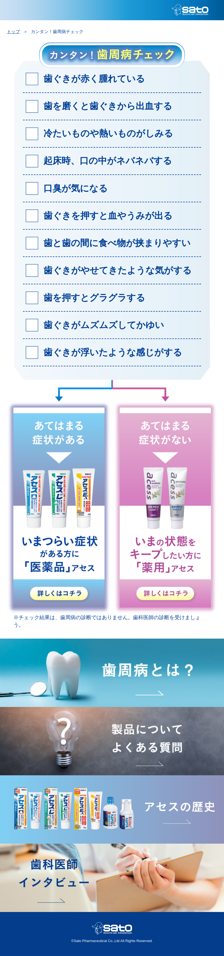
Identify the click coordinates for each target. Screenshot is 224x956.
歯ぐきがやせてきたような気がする (117, 270)
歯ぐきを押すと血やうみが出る (108, 216)
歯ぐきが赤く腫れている (94, 79)
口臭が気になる (75, 188)
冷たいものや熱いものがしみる (108, 133)
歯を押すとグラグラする (94, 298)
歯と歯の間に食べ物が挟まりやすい (117, 243)
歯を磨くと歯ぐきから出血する (107, 106)
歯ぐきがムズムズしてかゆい (103, 325)
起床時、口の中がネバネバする (107, 161)
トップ (13, 31)
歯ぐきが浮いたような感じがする (112, 352)
